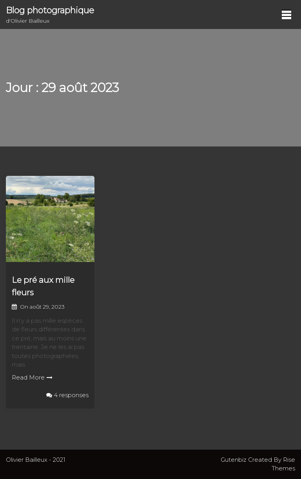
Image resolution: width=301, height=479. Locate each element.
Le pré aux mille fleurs (43, 286)
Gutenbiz (234, 459)
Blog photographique (50, 10)
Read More (32, 377)
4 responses (67, 395)
